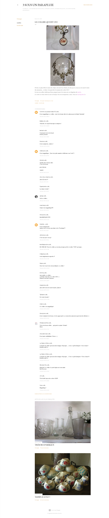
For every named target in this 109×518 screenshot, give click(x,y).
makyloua (42, 254)
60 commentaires (44, 500)
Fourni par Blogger (54, 510)
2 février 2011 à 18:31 (44, 338)
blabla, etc (42, 121)
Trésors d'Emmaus (44, 445)
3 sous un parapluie (38, 5)
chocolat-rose (43, 334)
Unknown (42, 151)
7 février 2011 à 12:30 (44, 390)
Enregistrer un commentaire (43, 393)
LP (40, 376)
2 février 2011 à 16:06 (44, 308)
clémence (42, 235)
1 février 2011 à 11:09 (44, 172)
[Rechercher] (88, 5)
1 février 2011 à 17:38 (44, 249)
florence (42, 141)
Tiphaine (42, 294)
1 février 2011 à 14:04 (44, 219)
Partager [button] (19, 19)
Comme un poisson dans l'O (48, 111)
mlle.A (41, 304)
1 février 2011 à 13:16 (44, 210)
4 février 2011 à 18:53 (44, 380)
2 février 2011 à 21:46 (44, 349)
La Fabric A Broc (44, 343)
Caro (41, 385)
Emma (42, 273)
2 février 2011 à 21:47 (44, 360)
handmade (20, 25)
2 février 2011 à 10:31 (44, 290)
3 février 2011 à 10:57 (44, 371)
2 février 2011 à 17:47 (44, 329)
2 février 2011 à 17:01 (44, 318)
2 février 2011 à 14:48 (44, 299)
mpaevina (42, 285)
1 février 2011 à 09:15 (44, 155)
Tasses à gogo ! (42, 497)
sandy (41, 196)
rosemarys (43, 205)
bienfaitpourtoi (44, 244)
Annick (42, 160)
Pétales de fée (44, 323)
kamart (42, 130)
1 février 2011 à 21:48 (44, 258)
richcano (59, 513)
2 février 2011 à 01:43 (44, 268)
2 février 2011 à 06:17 (44, 280)
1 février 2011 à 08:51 (44, 136)
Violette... (42, 224)
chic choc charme (45, 177)
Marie (41, 263)
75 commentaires (44, 447)
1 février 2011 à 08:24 (44, 116)
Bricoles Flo (43, 365)
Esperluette (43, 186)
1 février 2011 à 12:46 (44, 200)
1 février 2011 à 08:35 (44, 125)
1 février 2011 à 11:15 (44, 181)
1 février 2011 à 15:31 (44, 230)
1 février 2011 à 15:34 (44, 240)
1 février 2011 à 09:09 (44, 146)
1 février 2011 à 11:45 (44, 191)
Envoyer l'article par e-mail (46, 100)
